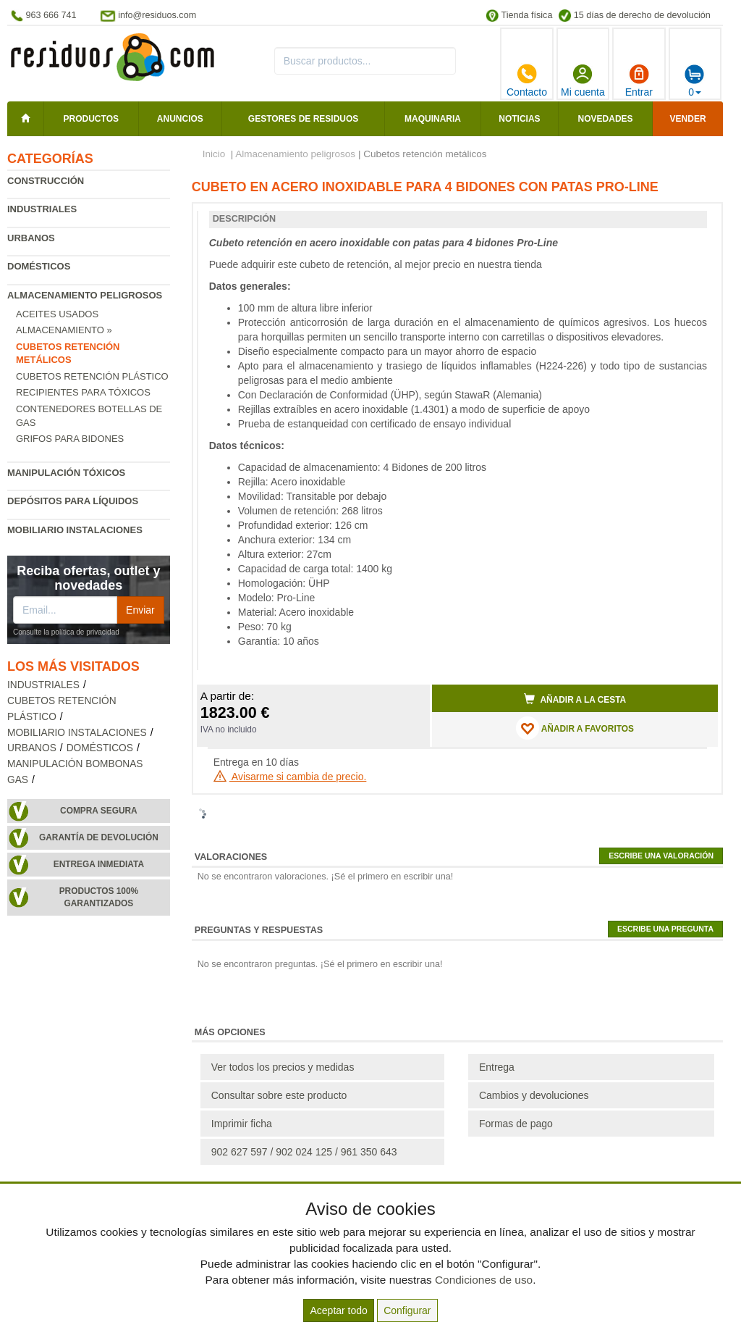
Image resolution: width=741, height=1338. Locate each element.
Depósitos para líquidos (72, 501)
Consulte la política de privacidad (66, 632)
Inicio (214, 154)
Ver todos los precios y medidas (283, 1067)
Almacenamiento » (64, 330)
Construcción (45, 180)
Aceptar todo (338, 1310)
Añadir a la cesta (575, 699)
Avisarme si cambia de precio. (290, 776)
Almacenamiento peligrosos (84, 295)
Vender (688, 119)
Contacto (527, 80)
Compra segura (98, 811)
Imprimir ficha (241, 1123)
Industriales (42, 209)
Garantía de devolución (98, 837)
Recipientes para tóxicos (83, 392)
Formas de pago (516, 1123)
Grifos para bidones (70, 438)
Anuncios (180, 119)
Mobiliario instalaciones (75, 529)
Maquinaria (433, 119)
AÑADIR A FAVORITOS (575, 728)
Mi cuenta (583, 80)
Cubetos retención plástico (92, 376)
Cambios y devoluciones (534, 1095)
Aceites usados (57, 314)
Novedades (605, 119)
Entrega (497, 1067)
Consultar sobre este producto (279, 1095)
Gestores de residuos (303, 119)
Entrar (639, 80)
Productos (91, 119)
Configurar (407, 1310)
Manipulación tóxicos (66, 472)
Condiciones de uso (484, 1280)
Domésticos (38, 266)
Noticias (519, 119)
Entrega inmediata (99, 864)
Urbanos (31, 238)
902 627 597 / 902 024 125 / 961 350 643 (304, 1152)
